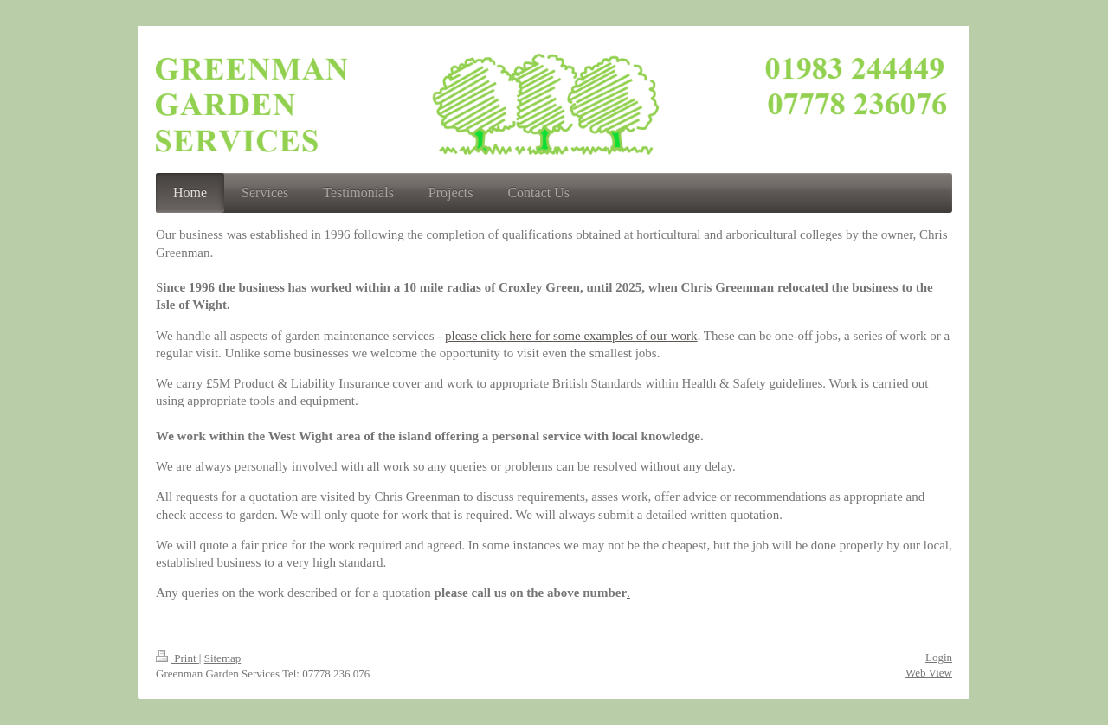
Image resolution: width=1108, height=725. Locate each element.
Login (938, 657)
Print (177, 657)
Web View (928, 672)
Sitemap (223, 657)
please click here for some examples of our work (571, 336)
